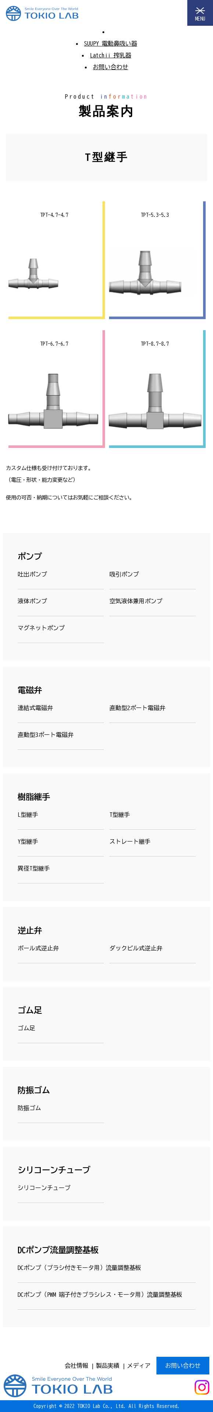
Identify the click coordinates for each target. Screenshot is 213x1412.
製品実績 (107, 1366)
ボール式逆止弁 (38, 948)
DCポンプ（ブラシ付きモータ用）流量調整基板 (79, 1268)
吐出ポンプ (32, 574)
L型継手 (28, 815)
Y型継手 (28, 841)
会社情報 (76, 1366)
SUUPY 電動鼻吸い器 (110, 43)
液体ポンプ (32, 601)
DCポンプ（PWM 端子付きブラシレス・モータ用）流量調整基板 (100, 1295)
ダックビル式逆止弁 (135, 948)
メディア (139, 1366)
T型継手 (119, 815)
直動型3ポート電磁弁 (45, 735)
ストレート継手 (130, 841)
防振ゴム (29, 1108)
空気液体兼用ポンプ (135, 601)
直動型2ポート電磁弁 (137, 708)
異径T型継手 (34, 868)
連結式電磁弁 (35, 708)
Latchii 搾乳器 (110, 55)
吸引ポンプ (124, 574)
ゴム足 (26, 1028)
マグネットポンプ (41, 628)
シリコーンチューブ (44, 1188)
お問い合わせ (110, 67)
